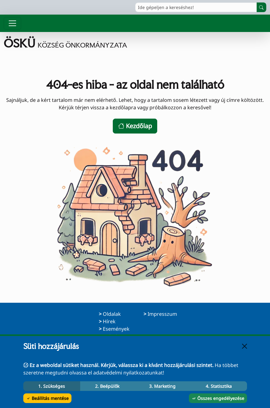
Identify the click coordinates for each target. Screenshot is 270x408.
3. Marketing (162, 386)
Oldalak (112, 314)
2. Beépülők (107, 386)
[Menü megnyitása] (12, 23)
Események (116, 328)
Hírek (109, 321)
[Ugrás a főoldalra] (65, 43)
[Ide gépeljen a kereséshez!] (196, 7)
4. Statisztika (219, 386)
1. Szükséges (51, 386)
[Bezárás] (244, 346)
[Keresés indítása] (261, 7)
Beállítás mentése (47, 398)
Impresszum (162, 313)
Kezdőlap (135, 126)
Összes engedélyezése (218, 398)
